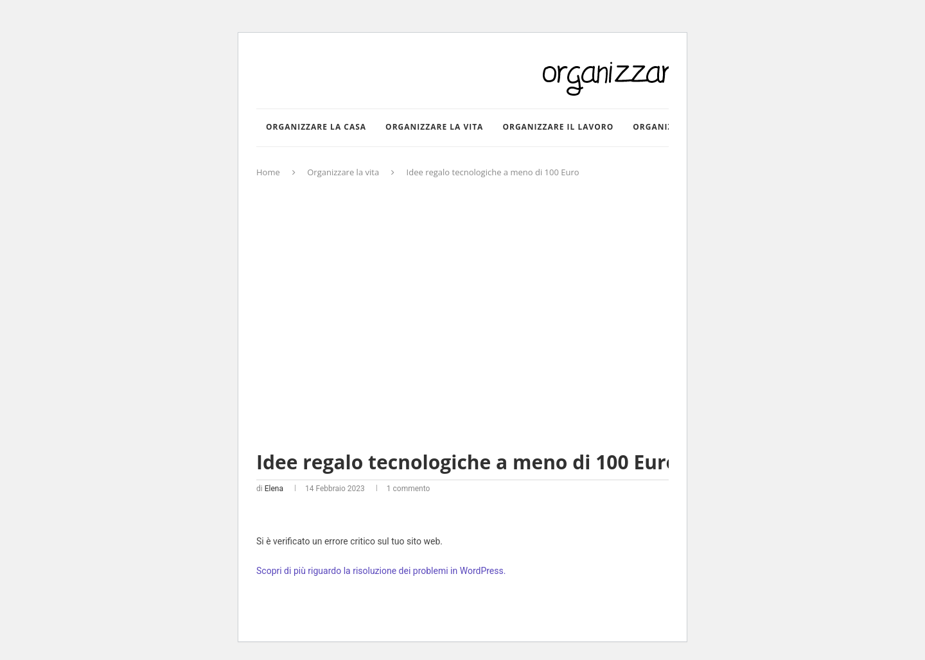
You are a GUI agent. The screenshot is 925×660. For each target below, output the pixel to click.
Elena (274, 488)
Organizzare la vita (434, 126)
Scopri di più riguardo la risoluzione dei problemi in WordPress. (381, 571)
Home (268, 172)
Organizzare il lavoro (557, 126)
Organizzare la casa (316, 126)
